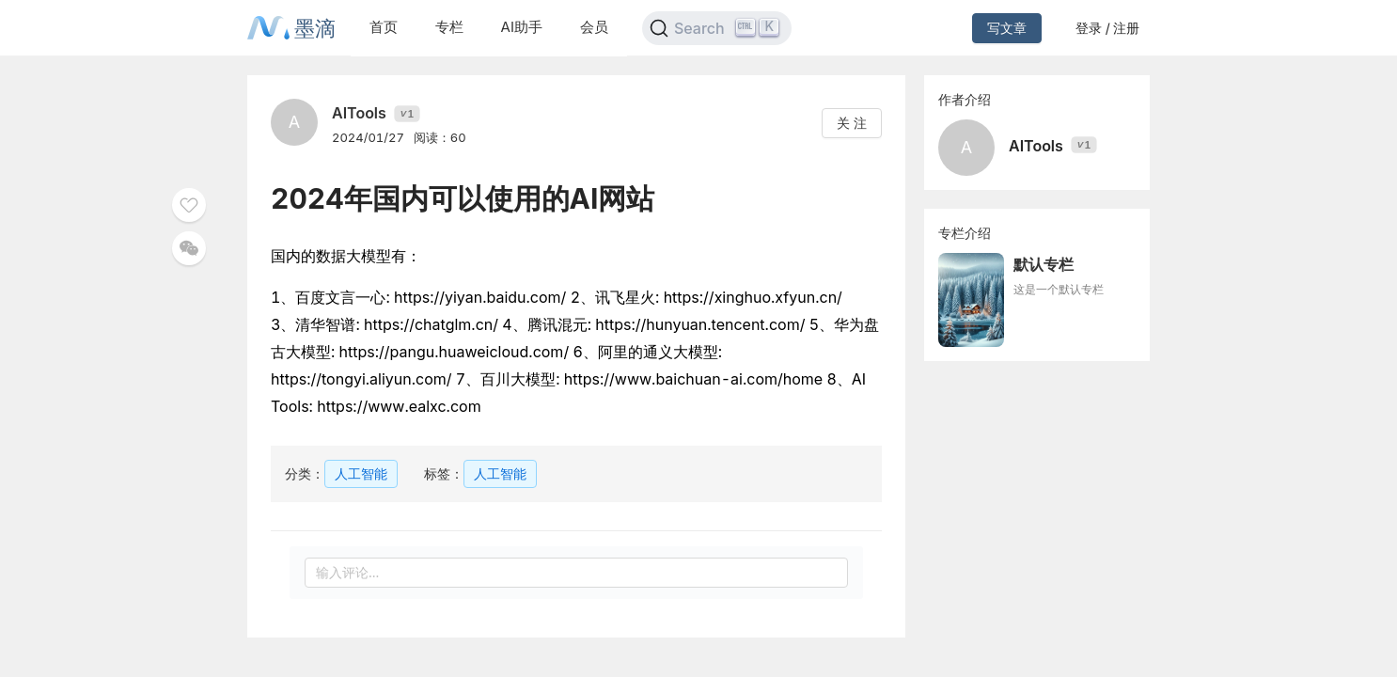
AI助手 (521, 27)
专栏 (449, 27)
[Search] (717, 28)
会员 (594, 27)
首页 (383, 27)
